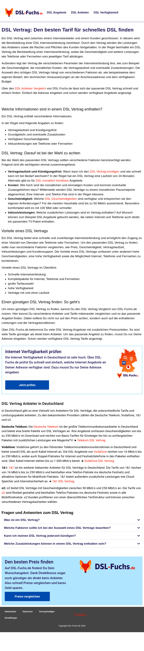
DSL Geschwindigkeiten (61, 198)
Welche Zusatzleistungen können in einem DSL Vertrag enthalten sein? (55, 543)
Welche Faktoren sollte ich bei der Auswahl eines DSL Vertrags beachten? (57, 527)
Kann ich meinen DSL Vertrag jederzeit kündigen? (40, 535)
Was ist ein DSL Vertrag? (22, 520)
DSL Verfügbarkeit (106, 12)
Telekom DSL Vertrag (91, 440)
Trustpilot (80, 615)
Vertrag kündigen (47, 612)
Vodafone (100, 451)
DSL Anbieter (80, 12)
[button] (72, 520)
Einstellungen (11, 619)
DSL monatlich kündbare (52, 180)
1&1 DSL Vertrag (63, 481)
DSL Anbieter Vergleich (30, 88)
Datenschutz (10, 612)
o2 (3, 492)
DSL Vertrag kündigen (104, 171)
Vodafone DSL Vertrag (99, 461)
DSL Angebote (56, 12)
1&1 (11, 467)
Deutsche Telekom (46, 426)
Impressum (28, 612)
